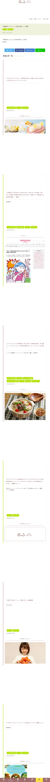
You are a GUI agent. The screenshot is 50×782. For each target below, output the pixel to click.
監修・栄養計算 (20, 227)
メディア (5, 29)
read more (25, 235)
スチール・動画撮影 (28, 378)
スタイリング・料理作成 (13, 381)
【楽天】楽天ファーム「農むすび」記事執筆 (20, 600)
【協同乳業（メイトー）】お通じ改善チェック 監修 (15, 39)
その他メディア (36, 381)
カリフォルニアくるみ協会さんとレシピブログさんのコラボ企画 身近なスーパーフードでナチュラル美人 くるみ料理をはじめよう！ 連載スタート (25, 481)
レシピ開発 (19, 378)
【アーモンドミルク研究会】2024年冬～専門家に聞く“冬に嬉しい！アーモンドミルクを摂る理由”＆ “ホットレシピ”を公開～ (25, 346)
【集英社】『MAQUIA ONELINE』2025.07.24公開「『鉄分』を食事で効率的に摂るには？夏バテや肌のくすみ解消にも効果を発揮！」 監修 (25, 195)
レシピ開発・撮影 (11, 107)
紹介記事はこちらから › (25, 116)
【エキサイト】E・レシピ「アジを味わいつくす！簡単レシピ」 (25, 723)
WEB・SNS (10, 29)
